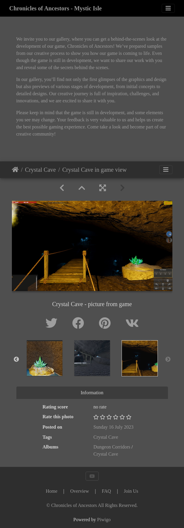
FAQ (106, 491)
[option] (44, 358)
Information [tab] (92, 392)
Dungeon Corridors (111, 446)
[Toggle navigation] (168, 8)
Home (15, 169)
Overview (79, 491)
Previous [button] (16, 359)
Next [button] (168, 359)
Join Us (131, 491)
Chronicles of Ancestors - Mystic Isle (55, 8)
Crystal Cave (40, 169)
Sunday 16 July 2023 (113, 427)
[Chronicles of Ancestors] (92, 505)
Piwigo (104, 519)
